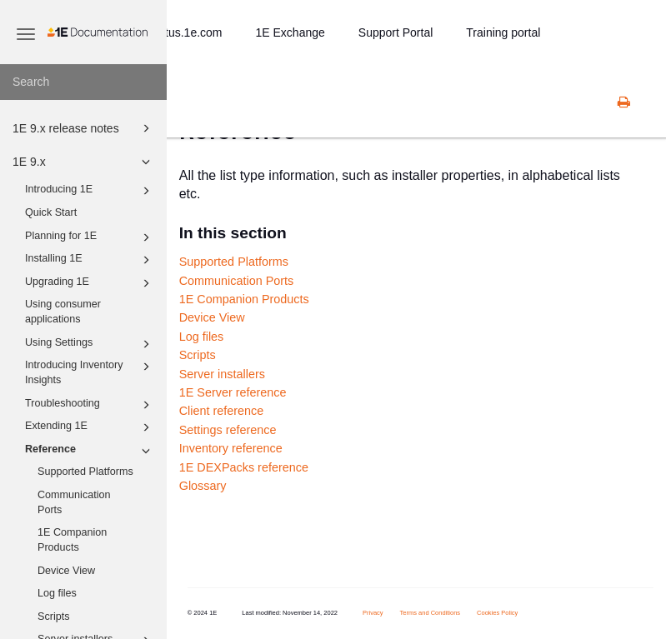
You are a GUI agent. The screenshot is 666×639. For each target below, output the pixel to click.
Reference (90, 451)
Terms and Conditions (430, 613)
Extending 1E (90, 427)
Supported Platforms (85, 471)
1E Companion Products (72, 540)
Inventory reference (231, 448)
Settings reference (228, 430)
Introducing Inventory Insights (90, 371)
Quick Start (51, 212)
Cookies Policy (497, 613)
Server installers (222, 374)
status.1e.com (185, 32)
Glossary (203, 485)
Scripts (54, 616)
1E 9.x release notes (84, 128)
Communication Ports (74, 502)
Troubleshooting (90, 405)
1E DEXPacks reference (243, 467)
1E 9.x (84, 161)
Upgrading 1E (90, 283)
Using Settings (90, 344)
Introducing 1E (90, 191)
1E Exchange (290, 32)
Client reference (221, 410)
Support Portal (395, 32)
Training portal (503, 32)
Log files (57, 593)
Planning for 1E (90, 237)
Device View (66, 571)
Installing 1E (90, 260)
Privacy (373, 613)
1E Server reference (233, 392)
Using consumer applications (63, 311)
